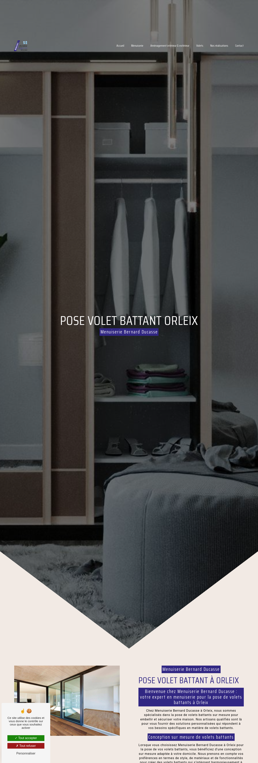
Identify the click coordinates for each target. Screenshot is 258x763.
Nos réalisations (211, 42)
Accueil (112, 42)
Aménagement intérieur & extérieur (161, 42)
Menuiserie (129, 42)
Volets (191, 42)
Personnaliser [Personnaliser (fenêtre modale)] (25, 753)
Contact (231, 42)
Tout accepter (26, 738)
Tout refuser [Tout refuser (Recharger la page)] (26, 745)
